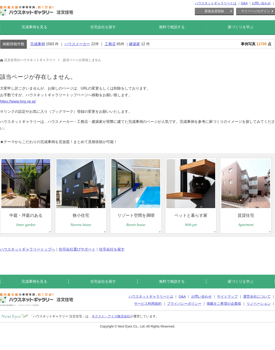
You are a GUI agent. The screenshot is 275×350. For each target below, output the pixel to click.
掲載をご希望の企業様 (224, 303)
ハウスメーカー (77, 44)
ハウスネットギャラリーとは (215, 3)
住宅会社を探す (103, 27)
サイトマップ (227, 296)
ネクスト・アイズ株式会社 (111, 316)
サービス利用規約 (148, 303)
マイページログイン (255, 11)
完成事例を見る (34, 27)
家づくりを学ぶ (240, 27)
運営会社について (257, 296)
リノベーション (259, 303)
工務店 (110, 44)
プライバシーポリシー (184, 303)
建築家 (134, 44)
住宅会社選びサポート (77, 249)
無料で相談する (172, 27)
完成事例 (37, 44)
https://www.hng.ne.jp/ (18, 101)
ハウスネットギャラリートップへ (27, 249)
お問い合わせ (261, 3)
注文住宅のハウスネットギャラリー (27, 60)
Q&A (244, 3)
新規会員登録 (214, 11)
